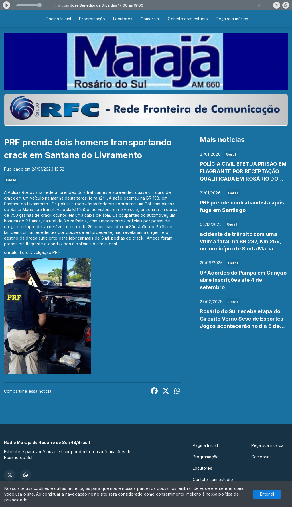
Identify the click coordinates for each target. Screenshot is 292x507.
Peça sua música (232, 18)
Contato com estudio (188, 18)
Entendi (267, 494)
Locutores (123, 18)
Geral (11, 180)
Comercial (150, 18)
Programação (92, 18)
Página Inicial (58, 18)
